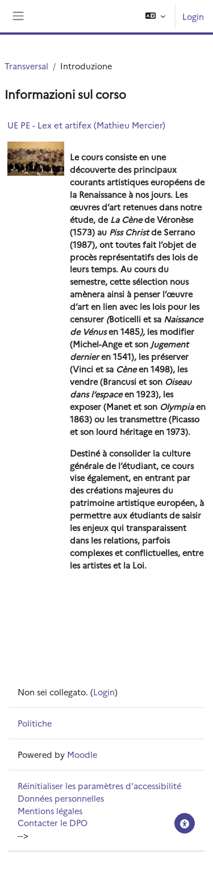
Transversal (26, 66)
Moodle (82, 754)
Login (193, 16)
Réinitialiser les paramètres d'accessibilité (99, 785)
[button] (155, 16)
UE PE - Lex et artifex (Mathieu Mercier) (86, 125)
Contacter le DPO (52, 822)
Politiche (35, 723)
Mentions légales (50, 810)
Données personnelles (61, 798)
